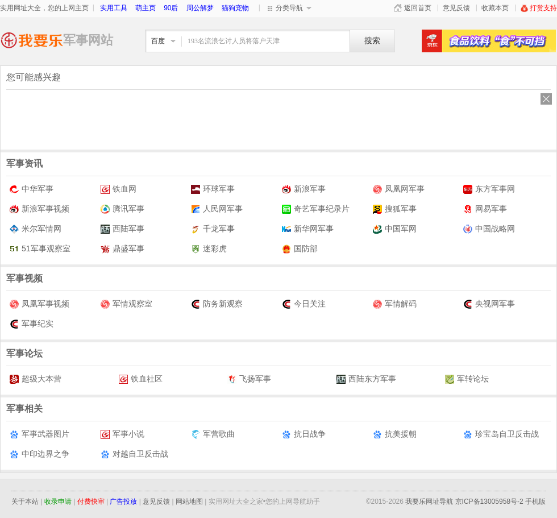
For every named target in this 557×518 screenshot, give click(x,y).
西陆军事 (122, 229)
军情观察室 (126, 304)
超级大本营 (35, 379)
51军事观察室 (40, 249)
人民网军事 (217, 209)
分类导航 (289, 8)
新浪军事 (304, 189)
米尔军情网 (35, 229)
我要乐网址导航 (429, 501)
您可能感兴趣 (33, 77)
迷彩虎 (209, 249)
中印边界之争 (39, 454)
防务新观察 (217, 304)
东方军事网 (489, 189)
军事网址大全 (31, 40)
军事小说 (122, 434)
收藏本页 (495, 8)
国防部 (300, 249)
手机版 (535, 501)
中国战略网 (489, 229)
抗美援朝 (395, 434)
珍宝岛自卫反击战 (501, 434)
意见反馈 (456, 8)
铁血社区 (141, 379)
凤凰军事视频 (39, 304)
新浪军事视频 (39, 209)
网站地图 (189, 501)
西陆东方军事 (366, 379)
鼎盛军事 (122, 249)
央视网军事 (489, 304)
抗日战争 (304, 434)
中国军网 (395, 229)
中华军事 (31, 189)
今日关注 (304, 304)
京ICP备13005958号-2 (489, 501)
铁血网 (118, 189)
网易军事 (485, 209)
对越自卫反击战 (134, 454)
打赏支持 (538, 8)
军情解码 (395, 304)
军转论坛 (467, 379)
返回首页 (417, 8)
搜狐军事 (395, 209)
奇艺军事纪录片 (316, 209)
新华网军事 (308, 229)
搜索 (372, 40)
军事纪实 (31, 324)
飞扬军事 (249, 379)
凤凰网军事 (399, 189)
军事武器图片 (39, 434)
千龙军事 (213, 229)
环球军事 (213, 189)
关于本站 (25, 501)
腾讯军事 (122, 209)
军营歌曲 (213, 434)
